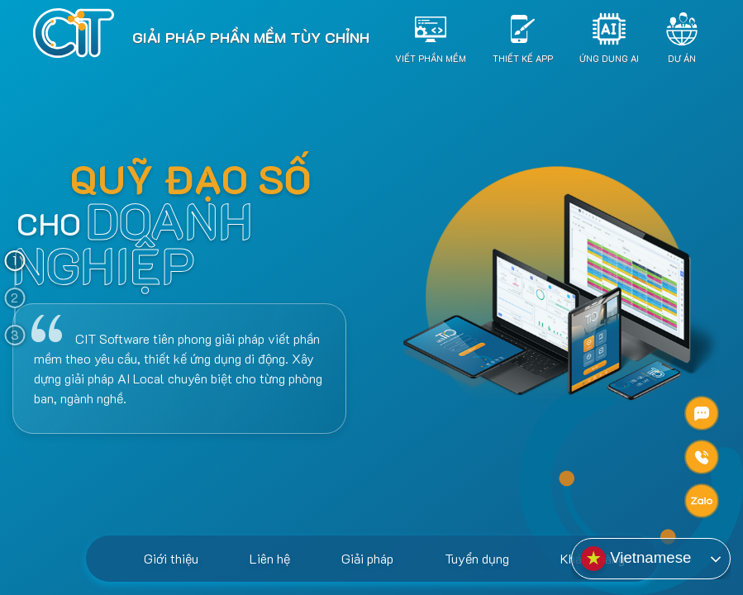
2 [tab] (14, 297)
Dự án (682, 57)
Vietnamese (636, 558)
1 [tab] (14, 260)
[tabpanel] (371, 334)
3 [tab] (15, 334)
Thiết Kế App (523, 57)
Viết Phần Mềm (430, 57)
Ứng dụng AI (609, 57)
